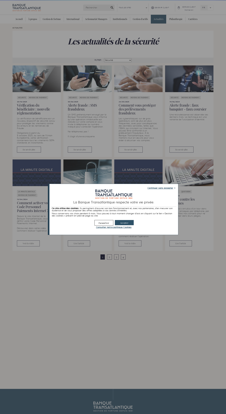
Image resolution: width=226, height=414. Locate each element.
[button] (124, 222)
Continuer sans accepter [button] (160, 188)
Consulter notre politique (114, 227)
